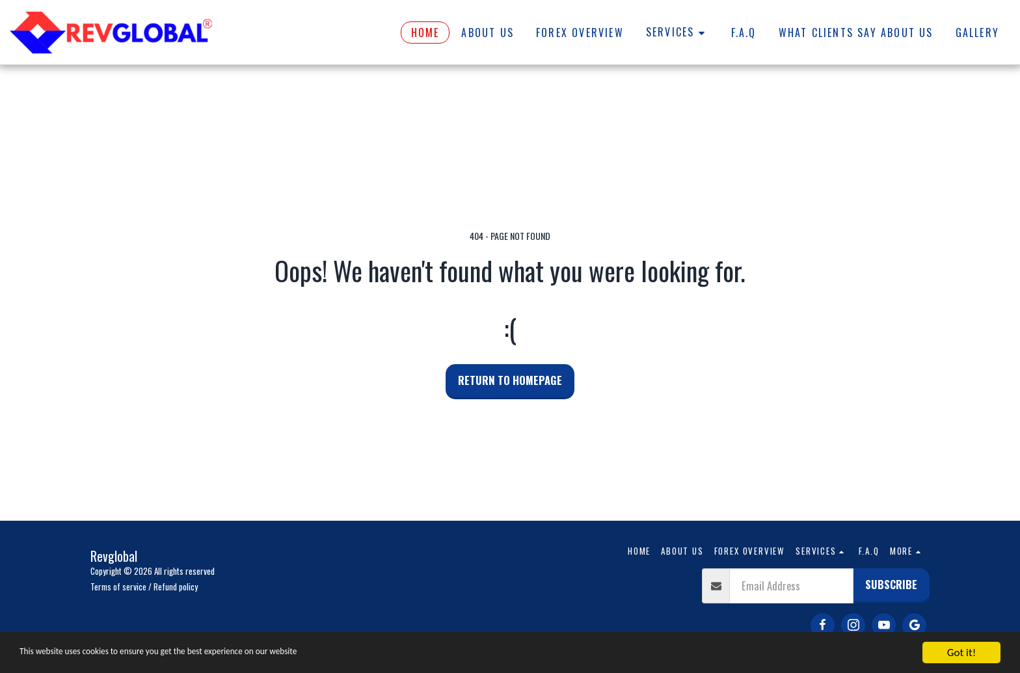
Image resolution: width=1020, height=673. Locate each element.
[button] (677, 32)
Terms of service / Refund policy (144, 586)
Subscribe (891, 584)
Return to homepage (510, 380)
